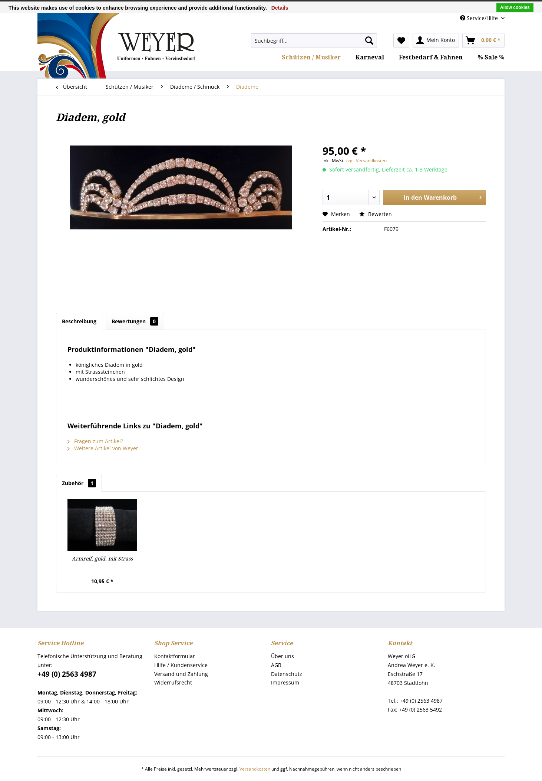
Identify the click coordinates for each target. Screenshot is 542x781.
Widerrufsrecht (173, 682)
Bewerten (375, 214)
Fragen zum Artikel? (95, 441)
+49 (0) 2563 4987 (66, 674)
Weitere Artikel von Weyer (102, 448)
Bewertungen (135, 321)
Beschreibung (79, 321)
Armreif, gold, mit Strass (102, 559)
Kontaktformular (174, 656)
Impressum (285, 682)
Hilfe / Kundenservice (181, 665)
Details (279, 8)
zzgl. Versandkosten (366, 160)
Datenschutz (286, 673)
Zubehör (79, 483)
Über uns (282, 656)
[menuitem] (314, 40)
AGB (276, 665)
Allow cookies (515, 7)
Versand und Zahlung (181, 673)
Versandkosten (254, 769)
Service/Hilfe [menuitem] (479, 18)
